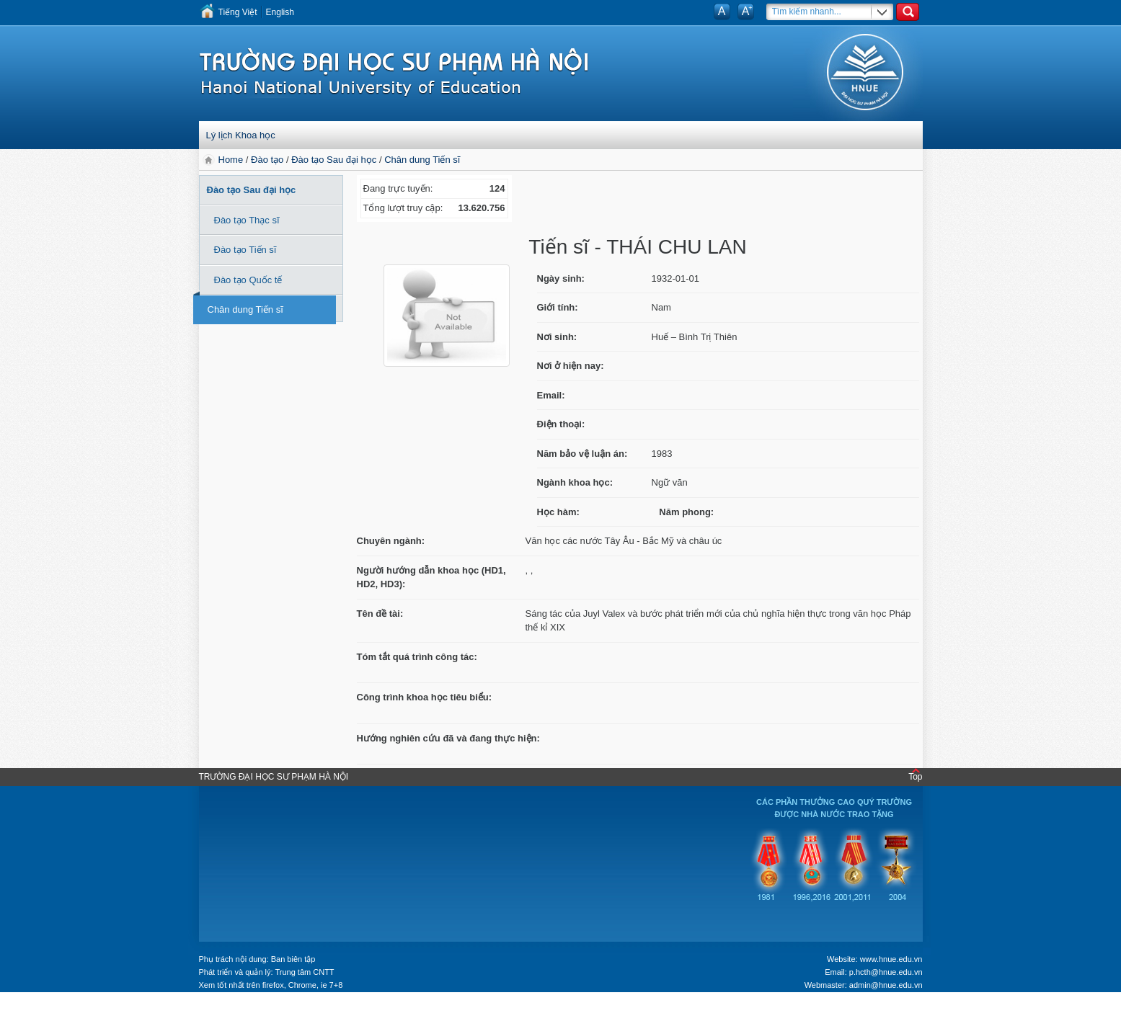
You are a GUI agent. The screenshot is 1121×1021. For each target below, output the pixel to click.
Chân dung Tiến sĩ (422, 159)
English (280, 12)
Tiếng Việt (237, 12)
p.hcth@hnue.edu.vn (886, 972)
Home (232, 159)
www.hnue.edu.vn (891, 959)
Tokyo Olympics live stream (70, 1012)
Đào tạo (267, 159)
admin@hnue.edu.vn (886, 985)
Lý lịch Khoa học (240, 135)
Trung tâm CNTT (304, 972)
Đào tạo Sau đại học (333, 159)
